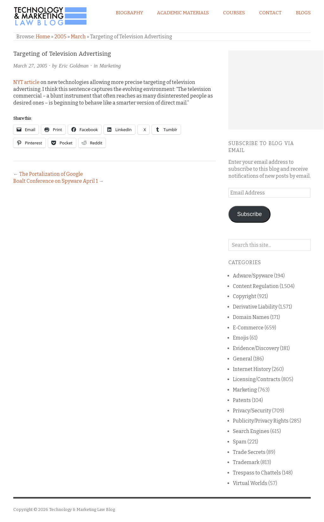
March (78, 37)
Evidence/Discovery (256, 348)
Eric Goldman (74, 65)
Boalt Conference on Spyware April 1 (55, 181)
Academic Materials (183, 13)
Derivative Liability (255, 307)
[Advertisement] (275, 90)
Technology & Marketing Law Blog (82, 509)
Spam (239, 442)
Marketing (110, 65)
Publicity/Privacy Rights (261, 421)
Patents (242, 400)
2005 (60, 37)
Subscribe (249, 214)
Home (43, 37)
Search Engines (251, 431)
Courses (234, 13)
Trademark (246, 462)
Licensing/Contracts (256, 379)
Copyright (244, 296)
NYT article (26, 82)
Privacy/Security (252, 411)
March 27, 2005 (30, 65)
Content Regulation (256, 286)
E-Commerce (248, 328)
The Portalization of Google (51, 174)
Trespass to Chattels (257, 473)
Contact (270, 13)
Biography (129, 13)
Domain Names (251, 317)
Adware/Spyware (253, 276)
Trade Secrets (249, 452)
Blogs (303, 13)
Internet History (252, 369)
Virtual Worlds (250, 483)
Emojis (241, 338)
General (242, 359)
